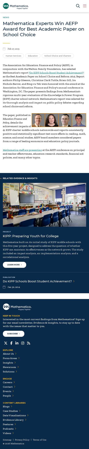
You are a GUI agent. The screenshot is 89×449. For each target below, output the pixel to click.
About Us (9, 353)
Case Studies (11, 411)
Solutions (10, 371)
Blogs (7, 406)
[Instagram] (22, 342)
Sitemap (7, 439)
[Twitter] (5, 342)
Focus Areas (11, 358)
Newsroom (11, 367)
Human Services (13, 56)
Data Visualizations (16, 415)
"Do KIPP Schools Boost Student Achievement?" (56, 72)
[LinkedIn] (16, 342)
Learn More (14, 265)
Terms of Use (39, 439)
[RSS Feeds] (28, 342)
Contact (9, 386)
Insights (9, 362)
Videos (8, 433)
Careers (9, 382)
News (6, 17)
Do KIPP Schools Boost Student (39, 281)
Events (8, 391)
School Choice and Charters (57, 56)
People (8, 395)
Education (33, 56)
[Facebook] (11, 342)
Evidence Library (14, 419)
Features (9, 424)
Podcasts (9, 428)
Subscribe (13, 334)
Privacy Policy (22, 439)
